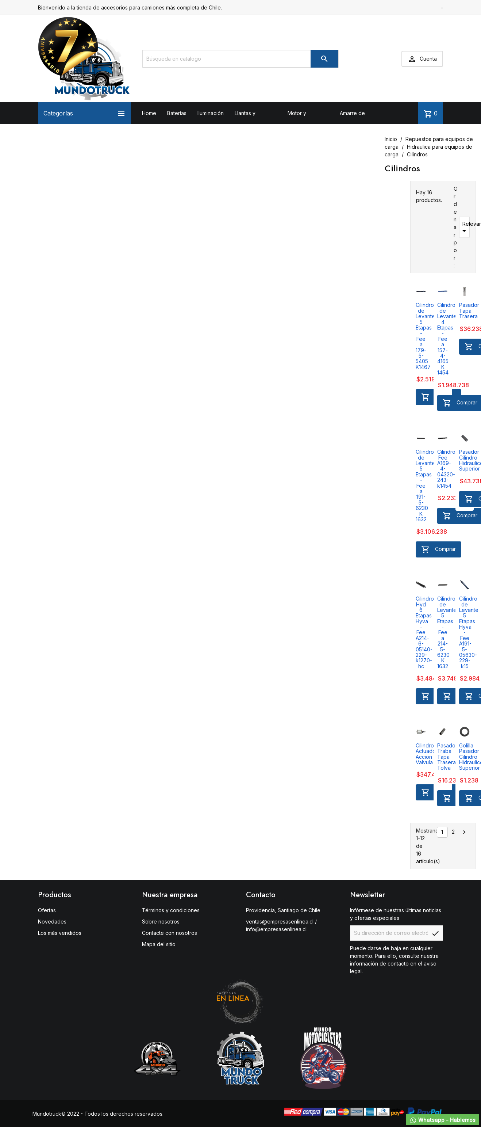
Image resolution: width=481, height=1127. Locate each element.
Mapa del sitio (159, 944)
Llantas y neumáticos (248, 124)
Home (149, 113)
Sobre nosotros (161, 921)
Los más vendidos (59, 933)
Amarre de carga (352, 124)
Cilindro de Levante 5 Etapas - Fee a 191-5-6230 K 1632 (425, 485)
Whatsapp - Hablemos (442, 1120)
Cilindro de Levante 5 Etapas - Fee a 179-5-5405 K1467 (425, 336)
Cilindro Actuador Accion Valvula (427, 753)
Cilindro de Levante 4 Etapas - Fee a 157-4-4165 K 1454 (447, 339)
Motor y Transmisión (302, 124)
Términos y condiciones (171, 910)
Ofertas (47, 910)
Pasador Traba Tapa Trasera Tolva (447, 756)
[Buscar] (240, 58)
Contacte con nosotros (169, 933)
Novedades (52, 921)
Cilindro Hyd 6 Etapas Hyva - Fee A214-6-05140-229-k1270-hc (425, 632)
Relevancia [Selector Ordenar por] (465, 228)
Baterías (176, 113)
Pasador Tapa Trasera (469, 310)
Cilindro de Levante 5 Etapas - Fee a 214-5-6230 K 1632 (447, 632)
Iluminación (210, 113)
